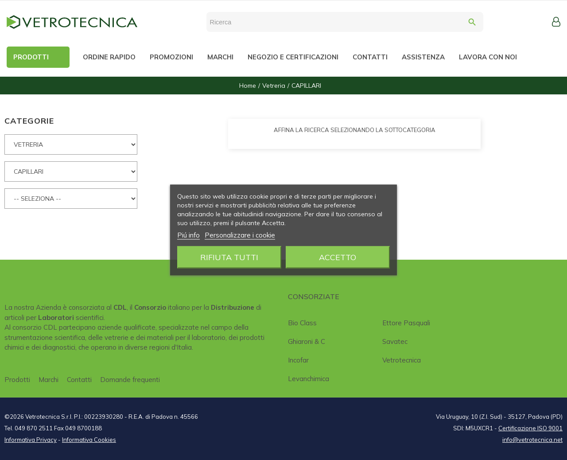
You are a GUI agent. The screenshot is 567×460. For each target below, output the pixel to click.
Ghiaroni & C (306, 341)
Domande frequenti (130, 379)
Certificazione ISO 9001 (530, 428)
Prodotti (17, 379)
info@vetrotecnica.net (532, 439)
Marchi (48, 379)
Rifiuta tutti (229, 257)
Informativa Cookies (89, 439)
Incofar (298, 360)
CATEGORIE (29, 121)
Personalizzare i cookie (240, 235)
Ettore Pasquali (406, 323)
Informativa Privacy (30, 439)
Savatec (395, 341)
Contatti (79, 379)
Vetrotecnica (401, 360)
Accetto (337, 257)
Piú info (188, 235)
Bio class (302, 323)
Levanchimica (308, 378)
